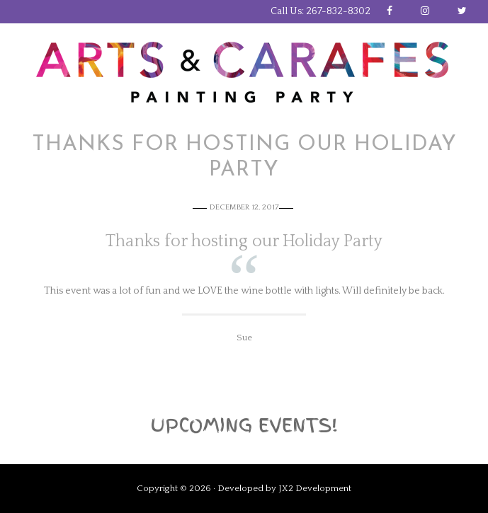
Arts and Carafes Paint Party (244, 72)
